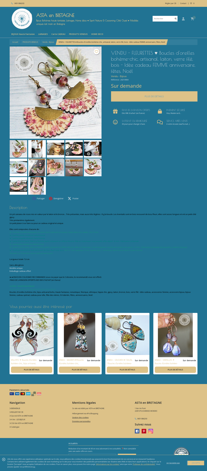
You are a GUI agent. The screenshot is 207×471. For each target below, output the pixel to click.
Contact (183, 3)
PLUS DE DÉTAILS (154, 96)
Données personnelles (81, 421)
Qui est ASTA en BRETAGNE (21, 416)
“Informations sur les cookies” (108, 464)
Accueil (15, 42)
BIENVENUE (15, 408)
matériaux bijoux (26, 286)
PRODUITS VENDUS (30, 42)
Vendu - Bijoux (48, 42)
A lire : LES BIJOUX (17, 419)
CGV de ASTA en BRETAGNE (21, 423)
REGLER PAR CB (16, 412)
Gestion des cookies (80, 417)
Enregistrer (56, 198)
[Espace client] (183, 18)
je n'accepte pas (173, 463)
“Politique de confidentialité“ (144, 464)
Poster (73, 198)
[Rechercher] (176, 18)
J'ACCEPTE (196, 463)
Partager (38, 198)
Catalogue (14, 427)
